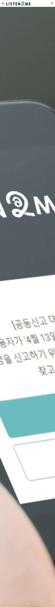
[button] (3, 3)
